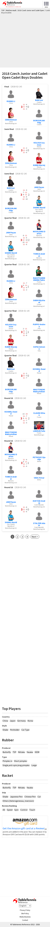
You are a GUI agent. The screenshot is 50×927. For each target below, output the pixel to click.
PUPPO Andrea (39, 325)
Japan (12, 720)
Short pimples (20, 761)
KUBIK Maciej (39, 165)
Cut (39, 796)
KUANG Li (11, 101)
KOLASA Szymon (39, 143)
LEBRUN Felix (39, 431)
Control (23, 809)
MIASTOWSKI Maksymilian (39, 390)
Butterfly (7, 752)
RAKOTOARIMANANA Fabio (39, 279)
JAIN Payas (39, 187)
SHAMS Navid (39, 207)
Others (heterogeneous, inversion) (18, 801)
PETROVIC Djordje (39, 458)
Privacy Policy (25, 910)
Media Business (25, 917)
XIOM (37, 752)
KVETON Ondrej (39, 502)
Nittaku (21, 752)
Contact (25, 920)
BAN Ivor (39, 100)
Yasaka (30, 752)
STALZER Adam (39, 524)
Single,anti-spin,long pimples (16, 765)
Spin (16, 809)
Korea (30, 720)
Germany (21, 720)
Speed (9, 809)
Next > (35, 536)
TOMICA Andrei (39, 254)
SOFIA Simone (39, 347)
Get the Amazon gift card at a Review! (24, 828)
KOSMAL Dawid (39, 370)
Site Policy (25, 913)
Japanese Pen (16, 796)
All (4, 809)
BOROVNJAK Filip (39, 121)
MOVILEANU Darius (39, 232)
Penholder (14, 729)
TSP (14, 752)
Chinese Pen (30, 796)
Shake (5, 729)
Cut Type (25, 729)
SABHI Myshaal (39, 301)
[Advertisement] (25, 40)
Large (34, 765)
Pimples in (7, 761)
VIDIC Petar (39, 477)
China (5, 720)
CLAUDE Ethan (39, 414)
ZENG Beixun (11, 119)
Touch (32, 809)
